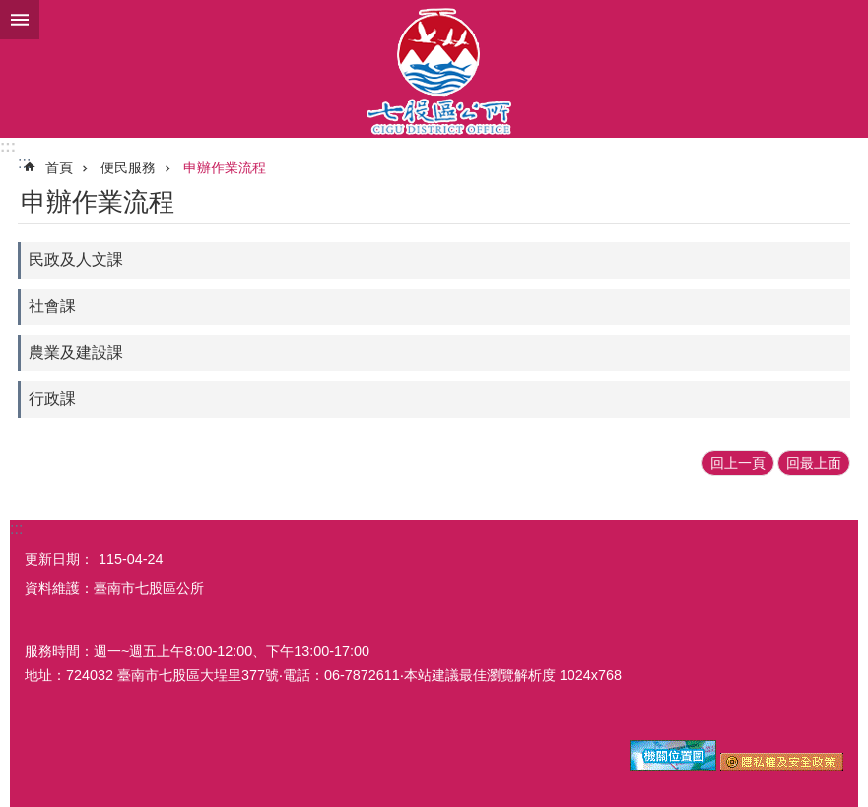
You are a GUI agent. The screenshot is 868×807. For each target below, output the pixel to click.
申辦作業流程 (224, 167)
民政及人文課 (76, 259)
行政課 (52, 398)
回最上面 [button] (813, 463)
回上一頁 (738, 463)
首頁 (59, 167)
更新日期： (59, 559)
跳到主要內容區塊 (10, 10)
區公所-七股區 (434, 69)
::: (8, 146)
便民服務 (128, 167)
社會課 (52, 306)
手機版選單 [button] (19, 19)
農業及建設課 (76, 352)
